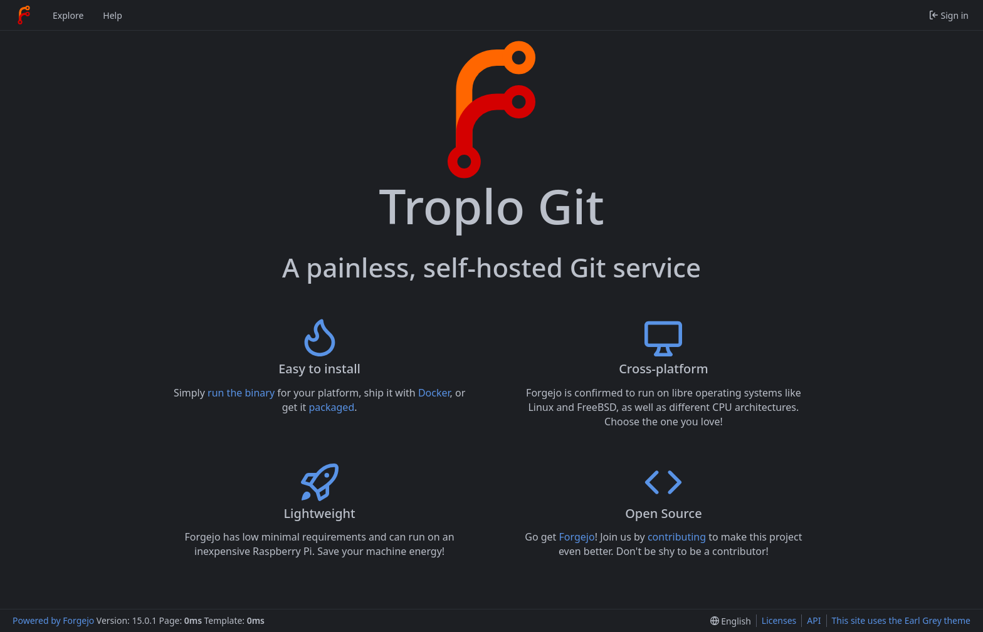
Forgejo (577, 537)
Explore (68, 15)
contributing (677, 537)
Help (112, 15)
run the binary (241, 393)
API (814, 620)
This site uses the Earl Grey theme (901, 620)
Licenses (779, 620)
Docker (434, 393)
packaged (332, 407)
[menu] (730, 621)
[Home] (23, 15)
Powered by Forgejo (53, 620)
